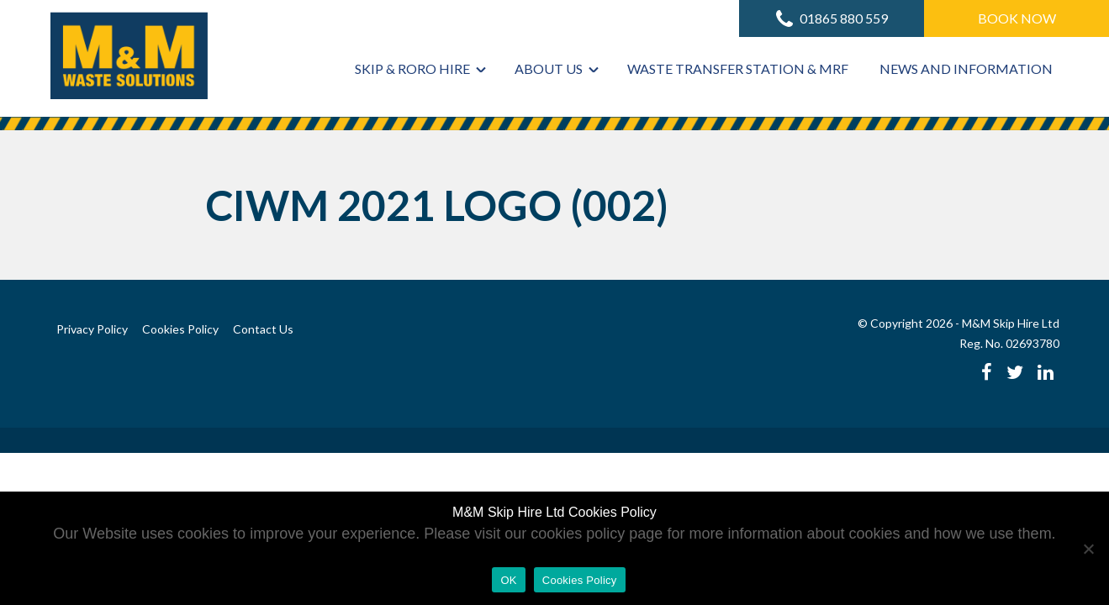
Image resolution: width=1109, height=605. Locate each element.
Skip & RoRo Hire (412, 68)
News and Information (966, 68)
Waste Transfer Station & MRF (737, 68)
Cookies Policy (180, 329)
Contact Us (263, 329)
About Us (549, 68)
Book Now (1017, 18)
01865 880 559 (832, 18)
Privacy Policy (92, 329)
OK (508, 580)
